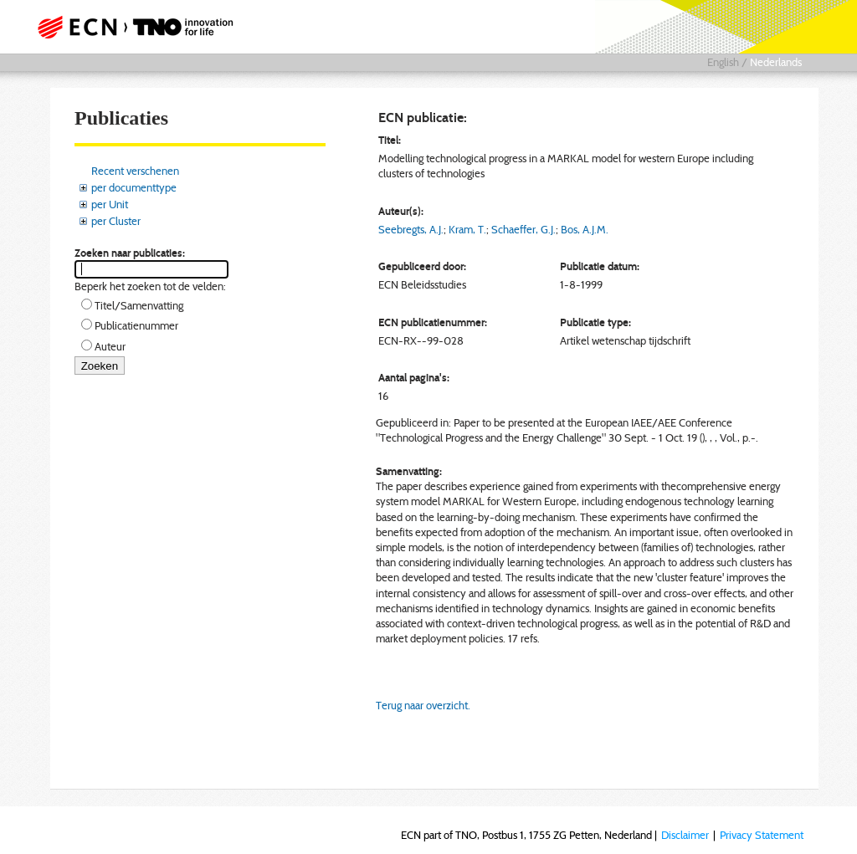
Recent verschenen (135, 170)
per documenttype (134, 187)
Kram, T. (467, 229)
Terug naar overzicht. (423, 705)
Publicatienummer (136, 325)
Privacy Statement (761, 834)
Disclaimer (685, 834)
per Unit (109, 204)
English (723, 62)
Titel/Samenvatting (139, 305)
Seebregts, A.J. (411, 229)
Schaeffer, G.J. (523, 229)
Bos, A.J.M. (584, 229)
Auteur (110, 346)
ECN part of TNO (139, 27)
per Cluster (116, 221)
